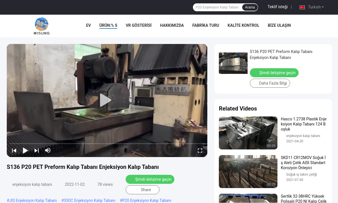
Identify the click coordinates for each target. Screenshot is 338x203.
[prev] (14, 150)
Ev (88, 25)
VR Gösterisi (139, 25)
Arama (250, 7)
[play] (107, 100)
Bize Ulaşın (279, 25)
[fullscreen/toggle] (200, 150)
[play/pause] (25, 150)
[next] (36, 150)
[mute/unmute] (48, 150)
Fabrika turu (205, 25)
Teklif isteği (278, 7)
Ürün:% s (108, 25)
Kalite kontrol (243, 25)
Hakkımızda (172, 25)
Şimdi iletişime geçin (150, 179)
